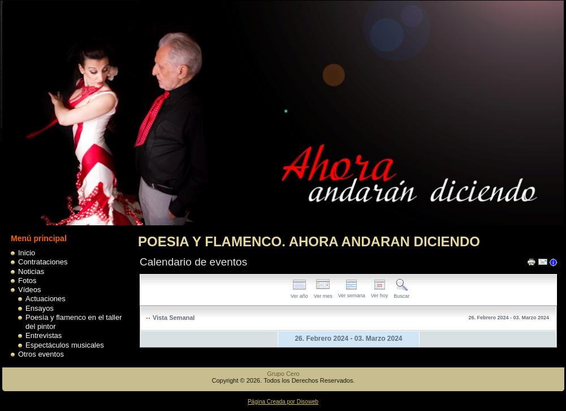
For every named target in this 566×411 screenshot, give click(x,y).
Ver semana (351, 292)
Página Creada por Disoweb (283, 402)
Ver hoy (379, 292)
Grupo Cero (283, 373)
